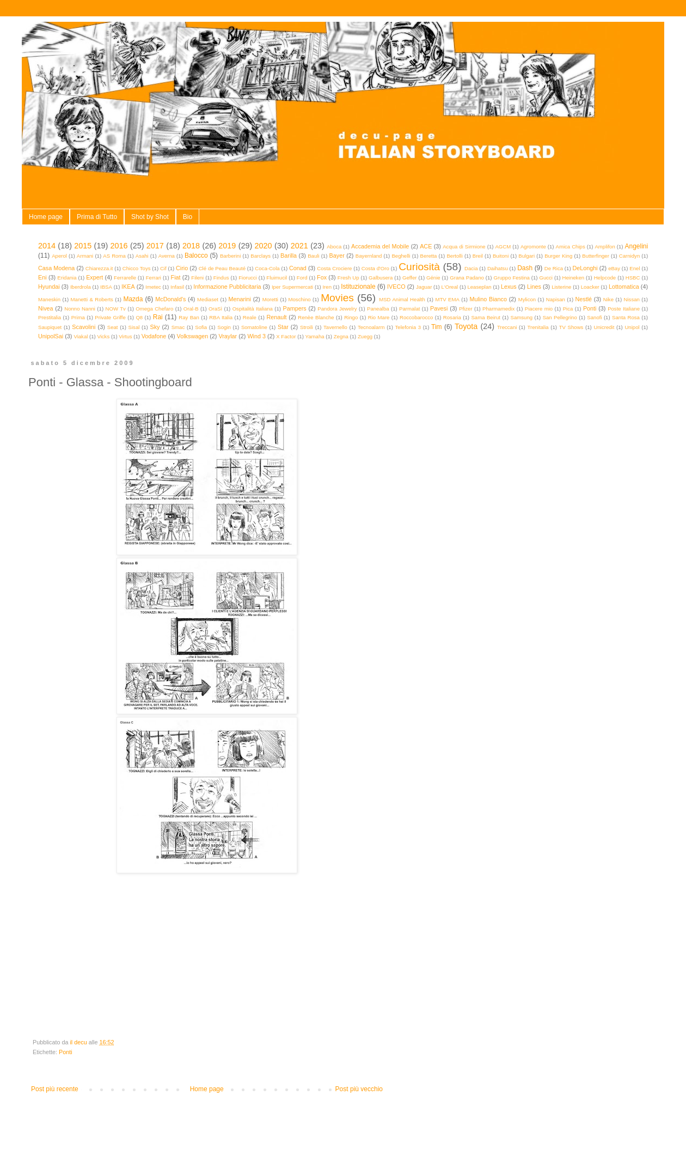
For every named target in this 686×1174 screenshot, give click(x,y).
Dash (524, 268)
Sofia (201, 327)
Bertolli (454, 256)
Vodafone (154, 336)
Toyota (466, 326)
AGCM (503, 247)
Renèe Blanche (316, 317)
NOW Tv (115, 309)
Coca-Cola (267, 268)
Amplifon (605, 247)
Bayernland (369, 256)
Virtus (125, 336)
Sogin (224, 327)
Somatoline (254, 327)
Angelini (636, 246)
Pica (568, 309)
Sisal (134, 327)
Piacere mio (539, 309)
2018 (191, 245)
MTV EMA (447, 299)
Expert (94, 277)
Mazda (133, 299)
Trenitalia (538, 327)
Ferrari (153, 278)
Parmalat (409, 309)
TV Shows (571, 327)
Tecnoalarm (371, 327)
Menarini (240, 299)
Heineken (573, 278)
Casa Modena (56, 268)
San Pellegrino (560, 317)
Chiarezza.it (99, 268)
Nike (608, 299)
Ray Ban (189, 317)
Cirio (182, 268)
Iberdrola (80, 287)
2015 (82, 245)
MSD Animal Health (402, 299)
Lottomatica (624, 286)
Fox (322, 277)
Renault (276, 317)
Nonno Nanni (79, 309)
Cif (163, 268)
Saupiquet (50, 327)
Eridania (66, 278)
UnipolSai (50, 336)
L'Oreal (450, 287)
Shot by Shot (150, 217)
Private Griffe (110, 317)
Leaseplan (479, 287)
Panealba (378, 309)
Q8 (139, 317)
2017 (155, 245)
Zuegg (365, 336)
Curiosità (419, 266)
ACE (426, 246)
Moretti (270, 299)
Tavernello (335, 327)
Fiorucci (247, 278)
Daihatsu (497, 268)
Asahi (142, 256)
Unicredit (604, 327)
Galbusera (381, 278)
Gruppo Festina (511, 278)
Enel (634, 268)
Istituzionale (358, 286)
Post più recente (54, 1089)
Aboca (334, 247)
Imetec (153, 287)
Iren (327, 287)
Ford (302, 278)
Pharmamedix (498, 309)
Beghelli (400, 256)
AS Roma (114, 256)
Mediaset (207, 299)
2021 (299, 245)
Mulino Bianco (488, 299)
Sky (155, 327)
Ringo (351, 317)
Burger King (558, 256)
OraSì (215, 309)
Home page (46, 217)
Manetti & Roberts (92, 299)
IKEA (128, 286)
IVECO (396, 286)
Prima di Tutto (97, 217)
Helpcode (605, 278)
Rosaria (452, 317)
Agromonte (533, 247)
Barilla (288, 255)
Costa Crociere (334, 268)
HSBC (633, 278)
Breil (478, 256)
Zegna (341, 336)
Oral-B (191, 309)
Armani (85, 256)
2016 (119, 245)
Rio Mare (379, 317)
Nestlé (583, 299)
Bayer (337, 255)
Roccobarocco (416, 317)
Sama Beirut (485, 317)
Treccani (507, 327)
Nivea (45, 308)
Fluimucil (276, 278)
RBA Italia (220, 317)
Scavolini (83, 327)
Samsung (522, 317)
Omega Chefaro (154, 309)
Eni (42, 277)
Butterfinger (595, 256)
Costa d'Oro (375, 268)
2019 (227, 245)
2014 (47, 245)
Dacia (471, 268)
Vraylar (227, 336)
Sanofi (594, 317)
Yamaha (314, 336)
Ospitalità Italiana (252, 309)
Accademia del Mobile (380, 246)
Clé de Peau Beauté (222, 268)
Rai (158, 317)
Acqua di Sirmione (464, 247)
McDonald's (170, 299)
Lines (534, 286)
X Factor (286, 336)
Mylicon (527, 299)
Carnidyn (629, 256)
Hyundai (49, 286)
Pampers (294, 308)
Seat (112, 327)
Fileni (197, 278)
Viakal (81, 336)
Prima (78, 317)
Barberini (230, 256)
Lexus (509, 286)
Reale (249, 317)
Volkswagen (193, 336)
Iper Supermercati (292, 287)
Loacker (590, 287)
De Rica (553, 268)
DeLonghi (584, 268)
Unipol (631, 327)
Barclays (260, 256)
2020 (263, 245)
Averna (166, 256)
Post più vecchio (359, 1089)
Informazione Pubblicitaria (227, 286)
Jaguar (424, 287)
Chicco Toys (136, 268)
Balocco (196, 255)
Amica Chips (570, 247)
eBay (614, 268)
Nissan (632, 299)
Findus (221, 278)
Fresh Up (348, 278)
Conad (298, 268)
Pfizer (466, 309)
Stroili (306, 327)
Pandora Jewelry (337, 309)
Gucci (546, 278)
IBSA (106, 287)
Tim (436, 327)
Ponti (590, 308)
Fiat (176, 277)
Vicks (103, 336)
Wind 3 (256, 336)
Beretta (428, 256)
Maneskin (49, 299)
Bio (187, 217)
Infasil (177, 287)
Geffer (409, 278)
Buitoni (501, 256)
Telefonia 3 (408, 327)
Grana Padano (467, 278)
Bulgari (526, 256)
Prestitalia (49, 317)
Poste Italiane (624, 309)
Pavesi (439, 308)
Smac (178, 327)
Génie (433, 278)
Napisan (555, 299)
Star (283, 327)
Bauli (313, 256)
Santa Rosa (626, 317)
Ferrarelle (125, 278)
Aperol (59, 256)
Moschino (300, 299)
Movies (337, 297)
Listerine (561, 287)
